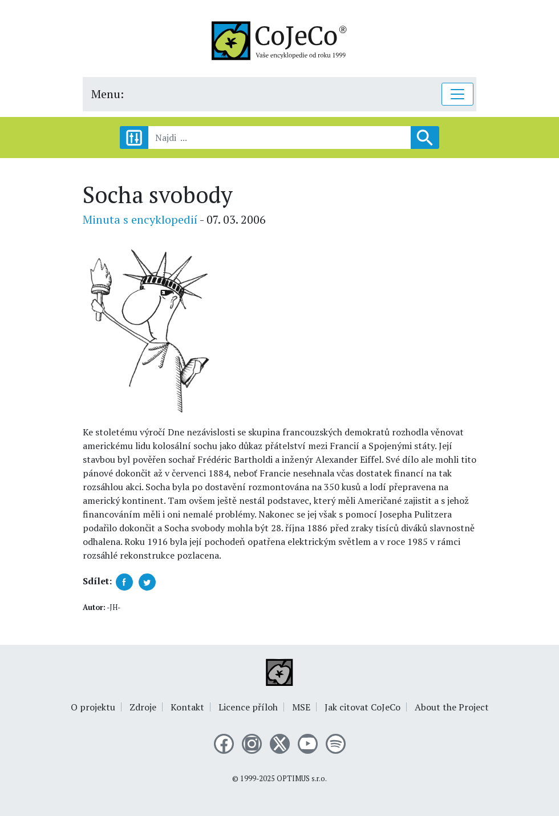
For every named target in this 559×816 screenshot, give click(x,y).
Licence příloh (248, 707)
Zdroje (142, 707)
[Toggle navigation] (457, 94)
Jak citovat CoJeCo (362, 707)
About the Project (452, 707)
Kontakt (187, 707)
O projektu (93, 707)
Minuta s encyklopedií (140, 219)
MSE (301, 707)
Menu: (107, 94)
